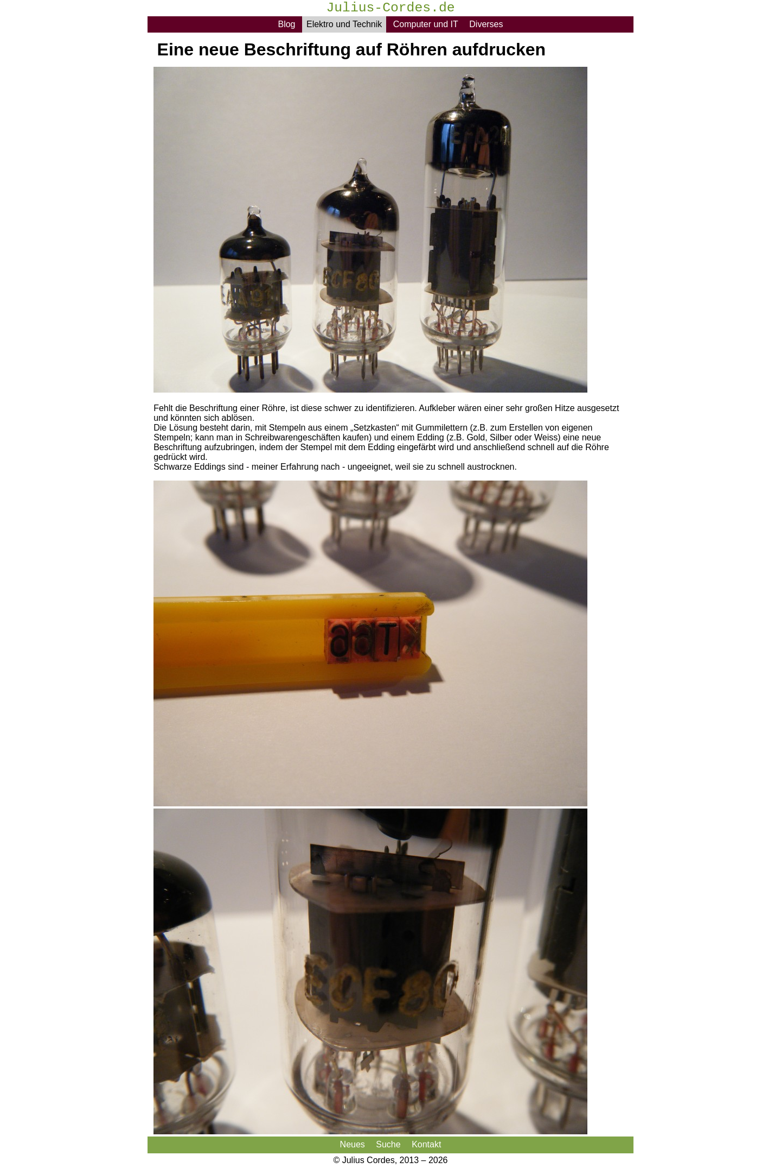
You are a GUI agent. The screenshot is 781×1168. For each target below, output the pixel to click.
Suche (388, 1144)
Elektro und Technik (344, 24)
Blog (286, 24)
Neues (352, 1144)
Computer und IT (425, 24)
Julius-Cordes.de (390, 9)
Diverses (486, 24)
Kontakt (426, 1144)
